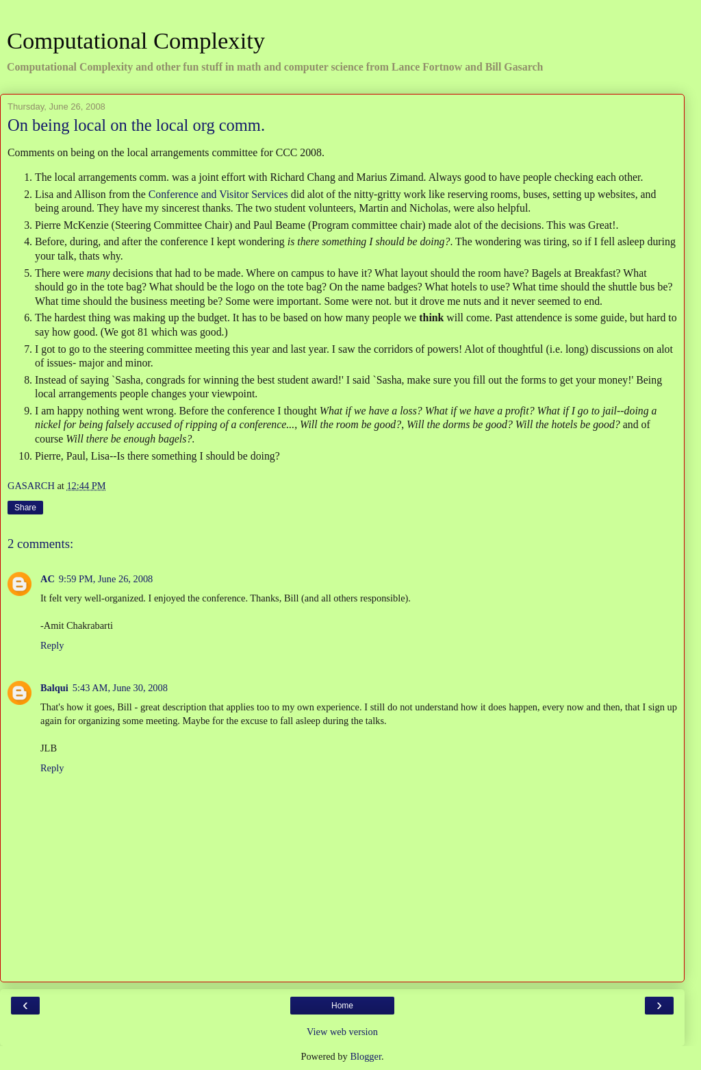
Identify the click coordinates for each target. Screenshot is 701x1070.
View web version (342, 1031)
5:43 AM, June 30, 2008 (120, 687)
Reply (52, 645)
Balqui (54, 687)
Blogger (365, 1056)
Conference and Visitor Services (220, 194)
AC (47, 578)
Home (342, 1005)
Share (25, 507)
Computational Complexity (136, 40)
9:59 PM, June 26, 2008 (106, 578)
